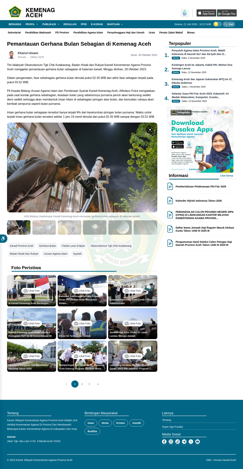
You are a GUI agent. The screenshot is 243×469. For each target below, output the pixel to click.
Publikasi (50, 24)
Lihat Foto (31, 291)
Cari (228, 24)
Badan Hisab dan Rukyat (24, 253)
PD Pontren (62, 32)
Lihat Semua (226, 175)
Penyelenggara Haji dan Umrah (125, 32)
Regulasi (70, 24)
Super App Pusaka (172, 426)
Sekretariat (14, 32)
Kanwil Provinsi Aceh (21, 245)
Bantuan (115, 24)
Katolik (136, 423)
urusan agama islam (55, 253)
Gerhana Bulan (47, 245)
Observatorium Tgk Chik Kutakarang (111, 245)
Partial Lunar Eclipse (73, 245)
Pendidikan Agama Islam (88, 32)
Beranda (15, 24)
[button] (3, 238)
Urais (152, 32)
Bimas (191, 32)
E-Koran (97, 24)
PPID (84, 24)
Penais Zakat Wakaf (171, 32)
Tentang (166, 420)
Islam (91, 423)
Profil (32, 24)
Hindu (105, 423)
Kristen (120, 423)
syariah (77, 253)
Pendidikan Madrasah (38, 32)
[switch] (217, 24)
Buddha (92, 431)
